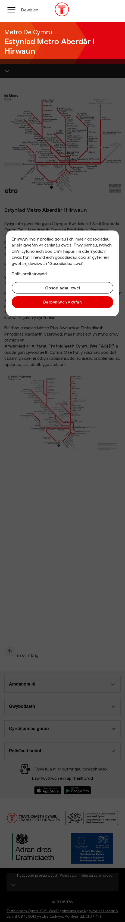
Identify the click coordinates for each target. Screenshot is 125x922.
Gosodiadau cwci (62, 287)
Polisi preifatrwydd (29, 273)
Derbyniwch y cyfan (62, 302)
